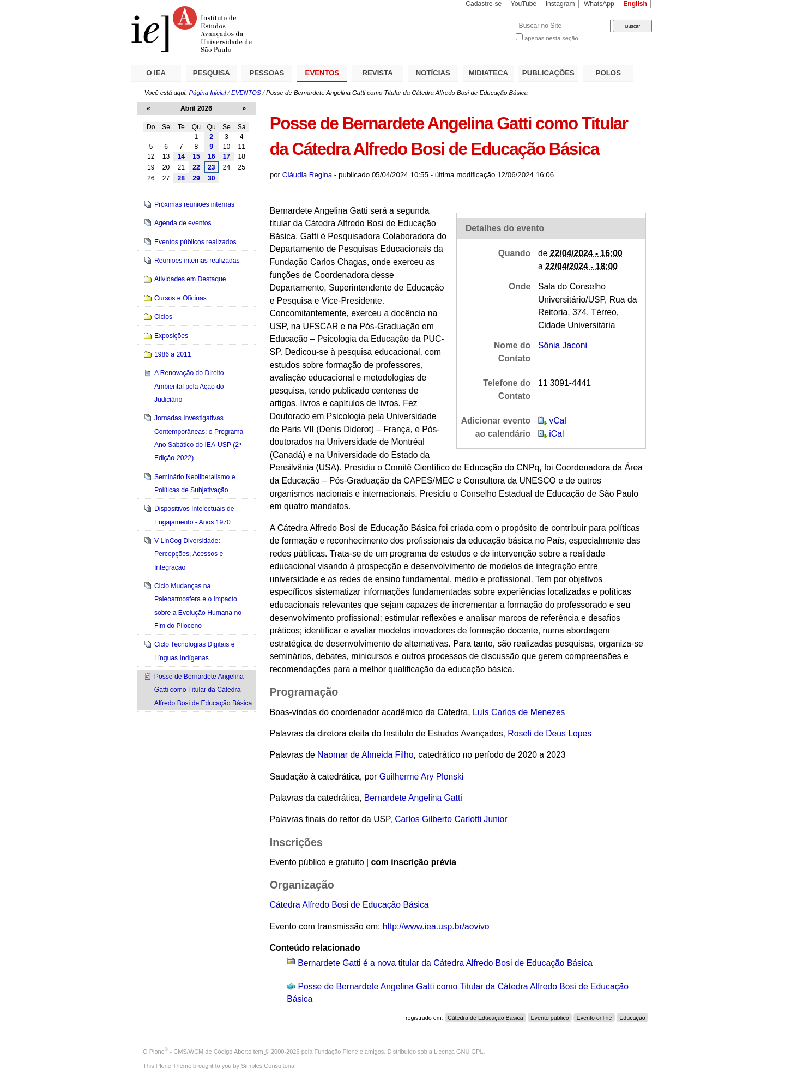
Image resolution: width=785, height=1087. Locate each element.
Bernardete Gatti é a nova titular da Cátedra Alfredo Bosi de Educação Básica (445, 963)
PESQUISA (211, 73)
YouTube (524, 4)
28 (181, 178)
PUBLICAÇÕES (548, 73)
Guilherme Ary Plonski (421, 776)
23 (211, 167)
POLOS (608, 73)
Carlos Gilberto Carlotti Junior (451, 819)
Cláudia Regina (307, 175)
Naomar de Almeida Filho (365, 754)
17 (227, 156)
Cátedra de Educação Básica (485, 1017)
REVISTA (378, 73)
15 (196, 156)
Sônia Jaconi (562, 345)
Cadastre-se (484, 4)
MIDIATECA (488, 73)
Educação (632, 1017)
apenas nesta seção (551, 38)
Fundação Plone (336, 1051)
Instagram (560, 4)
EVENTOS (322, 73)
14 (181, 156)
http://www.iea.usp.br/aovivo (436, 926)
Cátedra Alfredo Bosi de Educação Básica (349, 904)
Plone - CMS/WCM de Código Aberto (200, 1051)
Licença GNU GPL (458, 1051)
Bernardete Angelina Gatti (413, 797)
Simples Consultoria (267, 1065)
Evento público (549, 1017)
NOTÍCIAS (433, 73)
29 (196, 178)
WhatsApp (599, 4)
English (635, 4)
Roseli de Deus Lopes (549, 733)
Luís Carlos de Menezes (519, 712)
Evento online (594, 1017)
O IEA (156, 73)
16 (211, 156)
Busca (489, 19)
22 (196, 167)
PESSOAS (267, 73)
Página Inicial (207, 92)
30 (211, 178)
